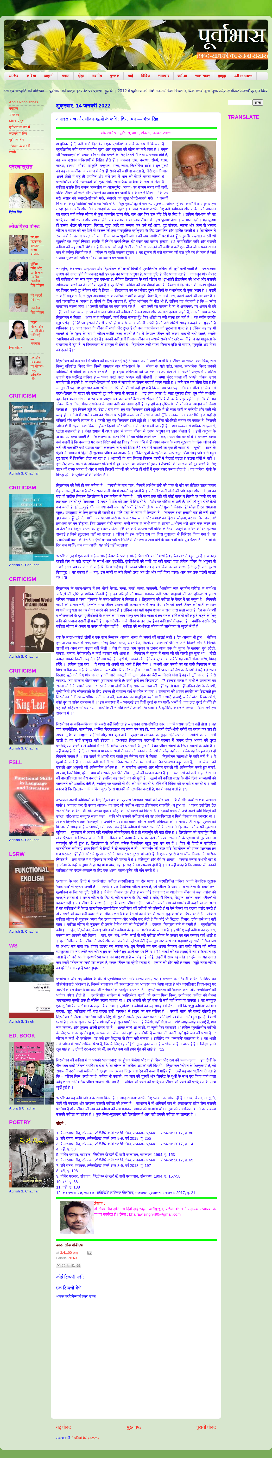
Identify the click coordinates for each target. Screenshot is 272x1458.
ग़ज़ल (65, 76)
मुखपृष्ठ (13, 108)
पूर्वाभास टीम (16, 140)
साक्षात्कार (202, 76)
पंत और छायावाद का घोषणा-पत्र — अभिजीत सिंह (36, 368)
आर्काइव (14, 115)
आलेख (13, 76)
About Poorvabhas (23, 102)
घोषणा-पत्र (16, 121)
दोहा (81, 76)
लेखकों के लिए (18, 133)
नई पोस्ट (63, 1427)
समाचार (163, 76)
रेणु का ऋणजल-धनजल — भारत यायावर (37, 245)
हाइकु (222, 76)
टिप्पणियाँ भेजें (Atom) (85, 1438)
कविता (31, 76)
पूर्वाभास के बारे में (19, 127)
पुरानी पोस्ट (206, 1427)
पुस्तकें (115, 76)
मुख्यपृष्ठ (134, 1427)
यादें (130, 76)
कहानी (49, 76)
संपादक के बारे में (19, 146)
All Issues (243, 76)
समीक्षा (182, 76)
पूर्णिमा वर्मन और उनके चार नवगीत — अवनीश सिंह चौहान (37, 274)
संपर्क (12, 152)
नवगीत (97, 76)
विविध (145, 76)
